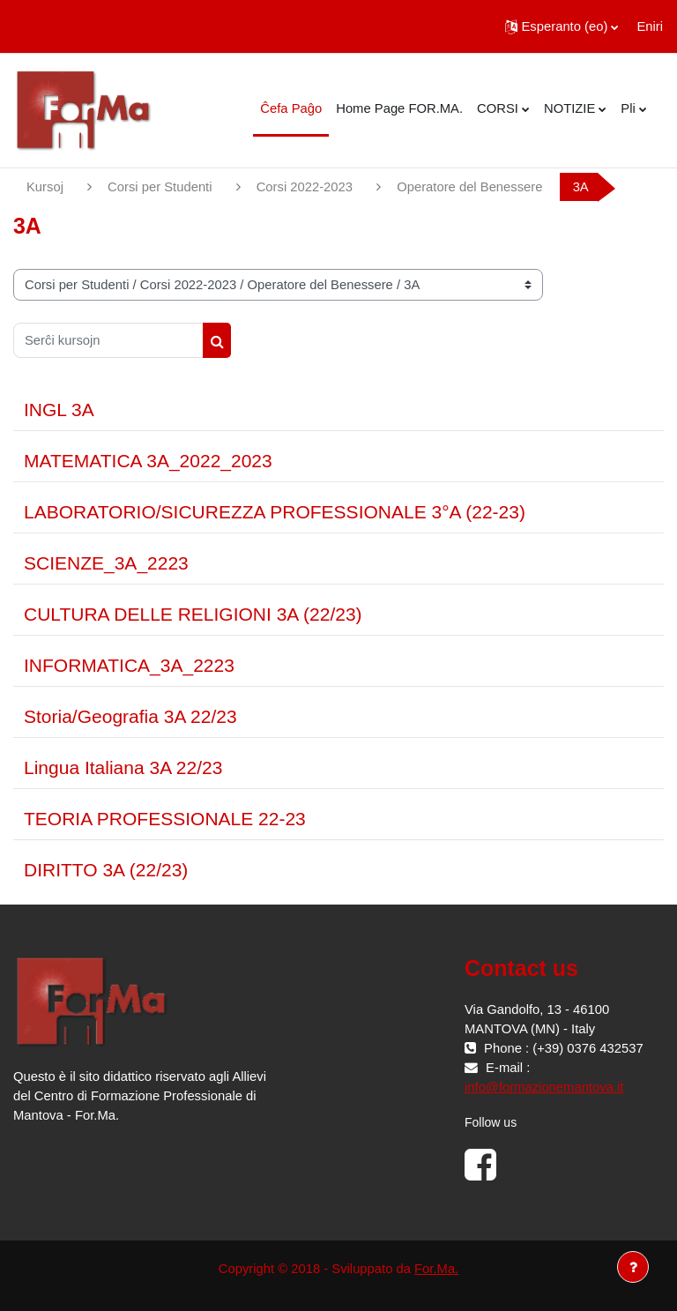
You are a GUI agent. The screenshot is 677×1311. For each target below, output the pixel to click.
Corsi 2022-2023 (305, 187)
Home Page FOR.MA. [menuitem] (399, 108)
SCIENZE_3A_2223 (106, 563)
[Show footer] (633, 1267)
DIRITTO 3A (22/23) (106, 870)
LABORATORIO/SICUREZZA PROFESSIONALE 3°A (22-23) (274, 512)
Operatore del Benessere (469, 187)
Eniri (649, 26)
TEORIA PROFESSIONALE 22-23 (165, 818)
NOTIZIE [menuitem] (569, 108)
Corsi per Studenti (160, 187)
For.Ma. (436, 1269)
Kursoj (44, 187)
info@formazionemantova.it (544, 1087)
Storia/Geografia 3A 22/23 (130, 716)
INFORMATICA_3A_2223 (129, 665)
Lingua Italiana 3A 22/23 (123, 767)
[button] (562, 26)
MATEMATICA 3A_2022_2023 (148, 461)
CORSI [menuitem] (497, 108)
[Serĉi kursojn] (108, 340)
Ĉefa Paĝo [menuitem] (291, 108)
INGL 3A (59, 409)
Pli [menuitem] (628, 108)
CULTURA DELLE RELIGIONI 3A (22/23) (193, 614)
